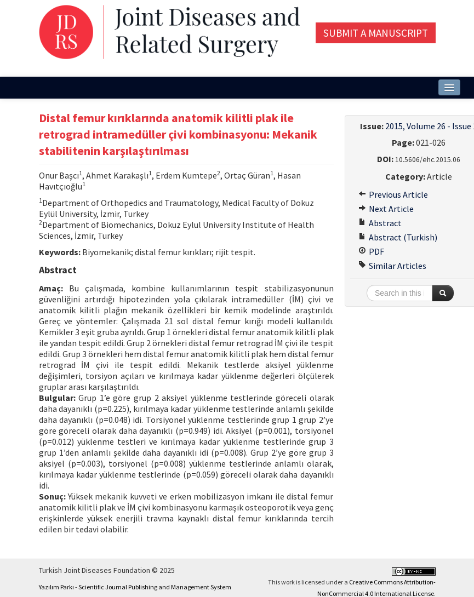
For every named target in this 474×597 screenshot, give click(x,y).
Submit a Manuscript (375, 32)
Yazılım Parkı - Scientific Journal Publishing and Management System (135, 587)
